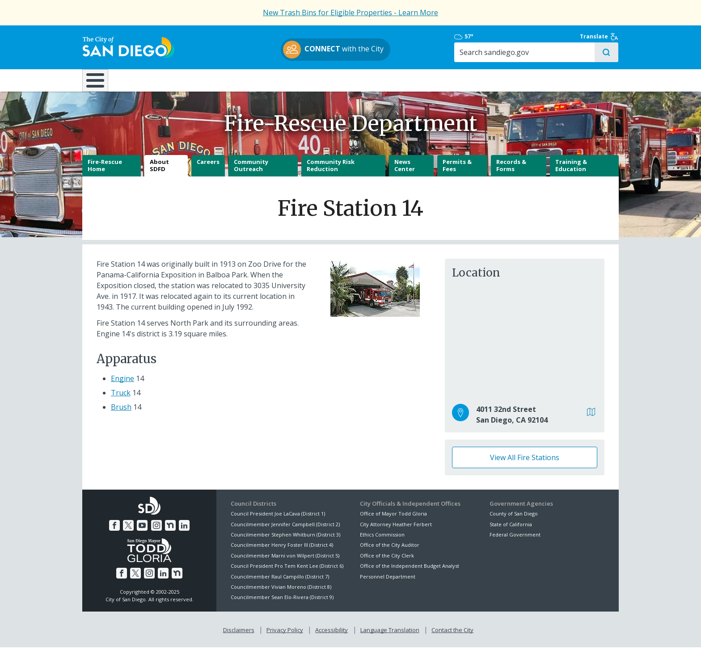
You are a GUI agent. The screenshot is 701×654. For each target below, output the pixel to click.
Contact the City (452, 637)
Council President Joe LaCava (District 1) (278, 520)
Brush (121, 414)
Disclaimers (238, 637)
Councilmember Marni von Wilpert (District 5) (285, 562)
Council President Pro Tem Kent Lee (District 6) (287, 572)
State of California (511, 531)
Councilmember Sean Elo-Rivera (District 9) (282, 604)
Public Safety (486, 79)
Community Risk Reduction (331, 172)
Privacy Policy (284, 637)
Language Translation (389, 637)
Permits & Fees (457, 172)
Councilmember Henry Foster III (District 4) (282, 552)
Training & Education (571, 172)
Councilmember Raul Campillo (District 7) (280, 583)
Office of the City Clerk (387, 562)
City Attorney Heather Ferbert (396, 531)
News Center (404, 172)
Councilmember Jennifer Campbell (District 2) (285, 531)
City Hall (574, 79)
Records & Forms (511, 172)
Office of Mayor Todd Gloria (393, 520)
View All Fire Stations (524, 464)
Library (400, 79)
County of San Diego (514, 520)
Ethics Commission (382, 541)
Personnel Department (387, 583)
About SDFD (159, 172)
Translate (599, 37)
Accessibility (331, 637)
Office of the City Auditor (389, 552)
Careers (208, 169)
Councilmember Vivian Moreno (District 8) (281, 593)
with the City (348, 50)
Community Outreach (251, 172)
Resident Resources (238, 79)
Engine (122, 385)
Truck (121, 399)
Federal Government (515, 541)
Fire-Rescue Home (105, 172)
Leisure (157, 79)
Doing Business (319, 79)
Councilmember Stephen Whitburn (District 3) (285, 541)
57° (494, 37)
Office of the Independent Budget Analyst (409, 572)
